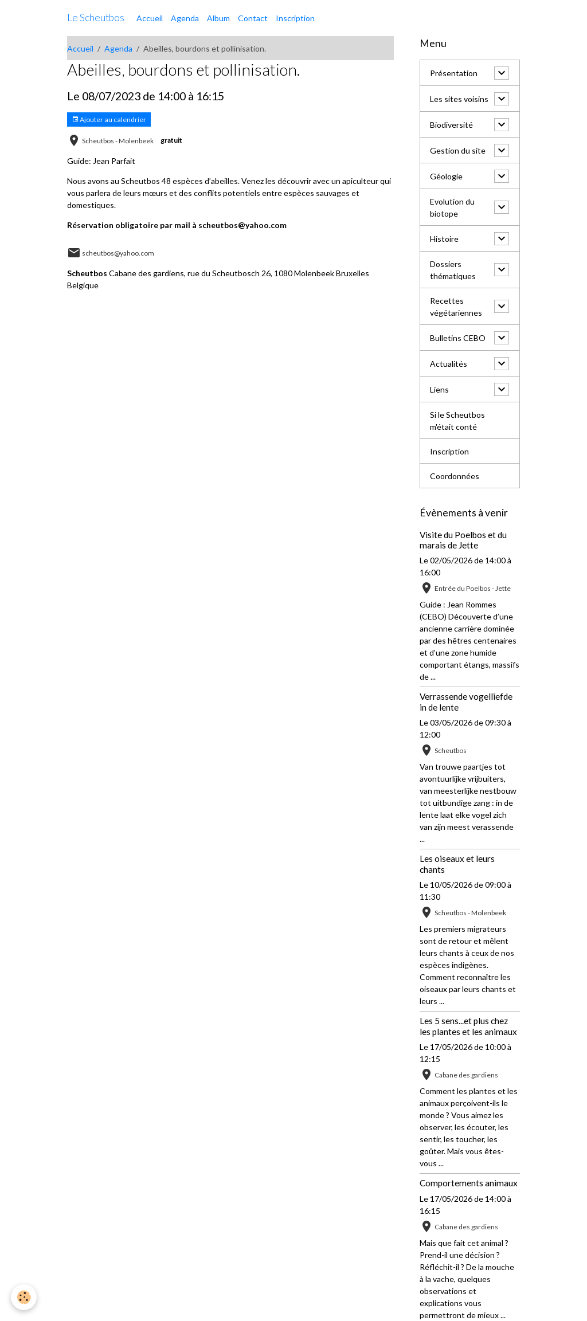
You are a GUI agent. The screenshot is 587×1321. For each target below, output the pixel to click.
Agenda (185, 18)
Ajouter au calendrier (109, 119)
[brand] (95, 17)
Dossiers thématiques (453, 270)
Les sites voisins (459, 99)
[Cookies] (24, 1297)
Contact (253, 18)
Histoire (444, 239)
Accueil (149, 18)
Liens (439, 389)
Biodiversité (451, 125)
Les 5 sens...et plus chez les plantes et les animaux (468, 1026)
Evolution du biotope (452, 207)
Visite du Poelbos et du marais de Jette (463, 540)
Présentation (454, 73)
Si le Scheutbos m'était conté (457, 421)
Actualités (448, 364)
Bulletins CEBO (458, 338)
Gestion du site (458, 150)
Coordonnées (454, 476)
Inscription (295, 18)
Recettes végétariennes (456, 306)
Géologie (446, 176)
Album (218, 18)
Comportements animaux (469, 1183)
